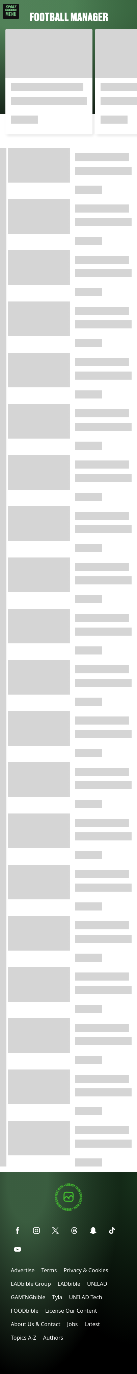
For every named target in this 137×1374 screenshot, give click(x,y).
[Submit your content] (68, 1210)
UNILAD (97, 1283)
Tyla (57, 1297)
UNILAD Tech (85, 1297)
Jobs (72, 1324)
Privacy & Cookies (85, 1270)
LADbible (69, 1283)
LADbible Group (31, 1283)
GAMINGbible (28, 1297)
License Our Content (71, 1310)
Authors (53, 1337)
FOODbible (24, 1310)
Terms (49, 1270)
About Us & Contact (35, 1324)
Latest (92, 1324)
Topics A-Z (23, 1337)
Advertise (22, 1270)
